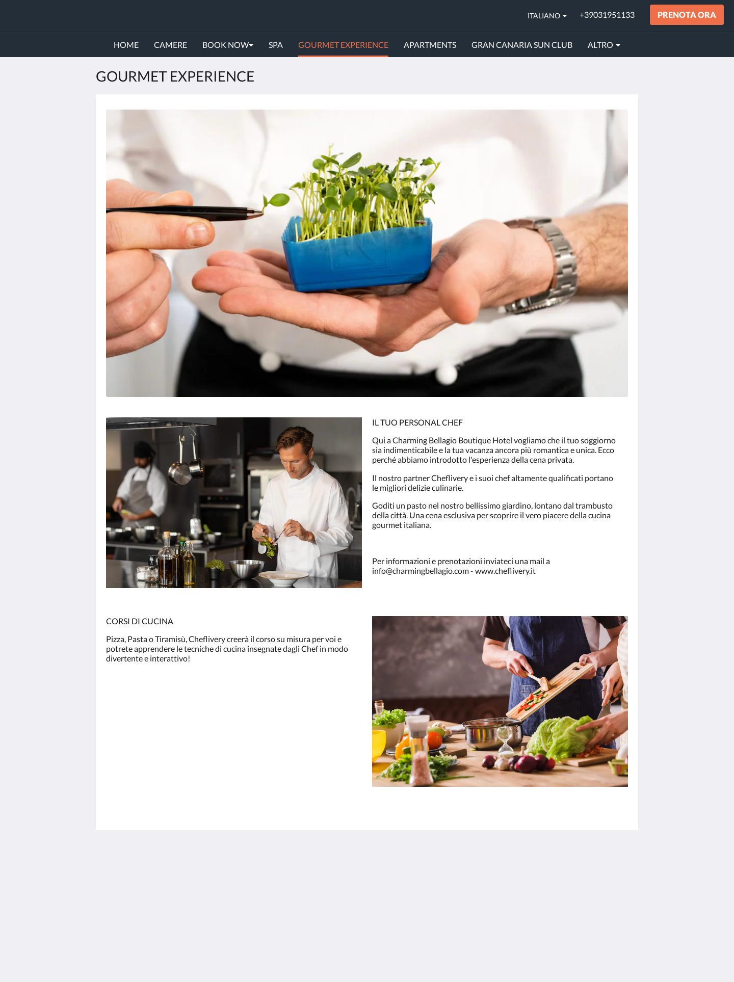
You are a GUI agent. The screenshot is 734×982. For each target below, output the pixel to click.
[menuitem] (126, 45)
